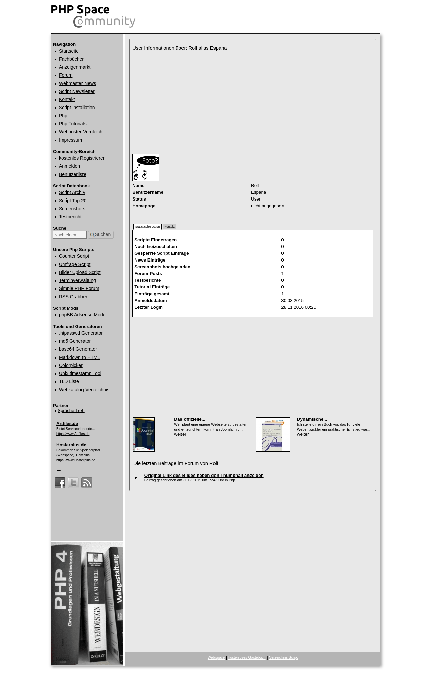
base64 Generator (78, 349)
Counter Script (74, 256)
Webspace (216, 657)
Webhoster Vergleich (80, 131)
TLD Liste (69, 381)
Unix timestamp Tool (80, 373)
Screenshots (72, 208)
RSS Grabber (73, 296)
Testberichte (71, 216)
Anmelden (69, 166)
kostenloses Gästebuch (247, 657)
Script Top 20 (72, 200)
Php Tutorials (73, 123)
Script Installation (77, 107)
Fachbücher (71, 59)
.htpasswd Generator (81, 333)
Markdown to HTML (79, 357)
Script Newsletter (77, 91)
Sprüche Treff (71, 410)
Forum (65, 75)
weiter (180, 434)
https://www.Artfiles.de (72, 434)
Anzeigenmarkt (74, 67)
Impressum (70, 140)
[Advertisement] (209, 102)
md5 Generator (75, 341)
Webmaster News (77, 83)
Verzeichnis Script (283, 657)
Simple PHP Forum (79, 288)
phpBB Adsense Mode (82, 314)
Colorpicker (71, 365)
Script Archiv (72, 192)
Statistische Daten (147, 226)
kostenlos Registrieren (82, 158)
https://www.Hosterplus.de (75, 460)
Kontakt (67, 99)
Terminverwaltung (77, 280)
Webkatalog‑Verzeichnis (84, 389)
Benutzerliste (72, 174)
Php (63, 115)
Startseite (69, 51)
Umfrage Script (74, 264)
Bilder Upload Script (80, 272)
